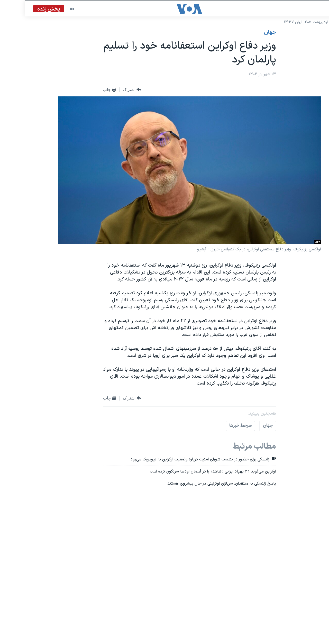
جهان (245, 33)
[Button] (107, 90)
